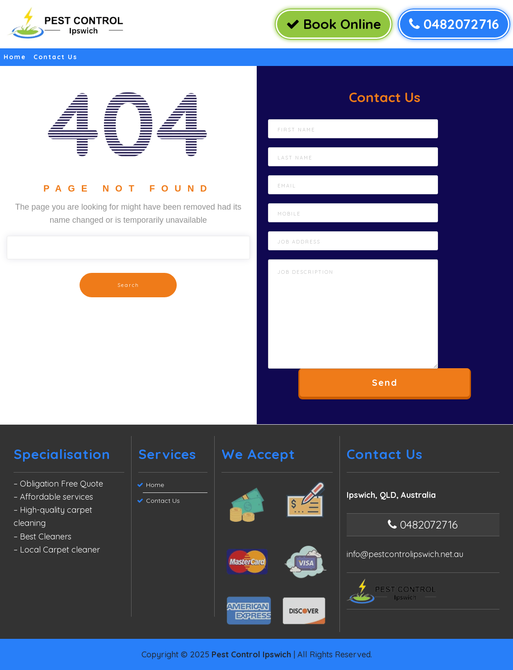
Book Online (333, 24)
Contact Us (55, 57)
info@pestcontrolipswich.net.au (405, 554)
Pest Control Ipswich (251, 654)
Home (15, 57)
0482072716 (454, 24)
